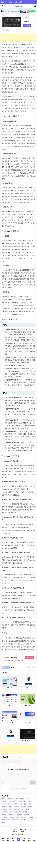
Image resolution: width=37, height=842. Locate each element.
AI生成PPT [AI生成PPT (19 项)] (28, 809)
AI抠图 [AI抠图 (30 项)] (20, 804)
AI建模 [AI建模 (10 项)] (3, 804)
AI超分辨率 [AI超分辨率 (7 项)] (4, 817)
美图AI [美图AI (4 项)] (8, 820)
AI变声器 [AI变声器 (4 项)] (22, 798)
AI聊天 (25, 17)
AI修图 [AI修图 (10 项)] (3, 798)
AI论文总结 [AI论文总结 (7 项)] (19, 814)
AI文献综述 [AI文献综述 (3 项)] (23, 806)
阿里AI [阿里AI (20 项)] (3, 822)
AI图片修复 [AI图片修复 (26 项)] (4, 801)
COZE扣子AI (9, 722)
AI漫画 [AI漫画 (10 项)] (15, 809)
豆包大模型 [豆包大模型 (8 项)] (23, 820)
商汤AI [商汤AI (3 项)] (17, 817)
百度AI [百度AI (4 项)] (3, 820)
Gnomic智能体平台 (27, 740)
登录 (18, 774)
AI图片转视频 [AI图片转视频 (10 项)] (21, 801)
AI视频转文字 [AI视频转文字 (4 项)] (12, 814)
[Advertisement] (18, 38)
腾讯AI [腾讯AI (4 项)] (13, 820)
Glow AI (9, 688)
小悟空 (9, 705)
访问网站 (27, 25)
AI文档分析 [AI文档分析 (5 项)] (16, 806)
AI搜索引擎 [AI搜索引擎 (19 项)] (4, 806)
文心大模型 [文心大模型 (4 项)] (30, 817)
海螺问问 (27, 705)
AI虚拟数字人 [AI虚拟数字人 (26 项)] (25, 812)
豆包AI (27, 688)
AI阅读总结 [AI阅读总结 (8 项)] (11, 817)
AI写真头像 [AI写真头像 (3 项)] (9, 798)
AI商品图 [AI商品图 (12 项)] (27, 798)
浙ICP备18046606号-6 (18, 831)
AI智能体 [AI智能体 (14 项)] (30, 806)
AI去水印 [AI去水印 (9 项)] (16, 798)
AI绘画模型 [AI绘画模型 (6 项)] (4, 812)
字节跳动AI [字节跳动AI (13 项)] (23, 817)
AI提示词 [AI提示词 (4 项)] (30, 804)
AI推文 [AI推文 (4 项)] (24, 804)
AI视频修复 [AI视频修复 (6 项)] (4, 814)
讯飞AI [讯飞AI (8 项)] (17, 820)
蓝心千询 (27, 722)
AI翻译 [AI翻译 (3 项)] (10, 812)
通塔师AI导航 (22, 829)
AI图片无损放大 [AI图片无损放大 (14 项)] (13, 801)
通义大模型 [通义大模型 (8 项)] (31, 820)
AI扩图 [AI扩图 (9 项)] (15, 804)
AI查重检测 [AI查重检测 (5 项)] (4, 809)
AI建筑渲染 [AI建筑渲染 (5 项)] (9, 804)
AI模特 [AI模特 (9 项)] (10, 809)
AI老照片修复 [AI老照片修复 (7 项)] (17, 812)
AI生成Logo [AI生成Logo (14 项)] (21, 809)
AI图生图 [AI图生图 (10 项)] (28, 801)
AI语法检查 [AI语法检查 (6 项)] (26, 814)
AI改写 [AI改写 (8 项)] (10, 806)
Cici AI (9, 740)
